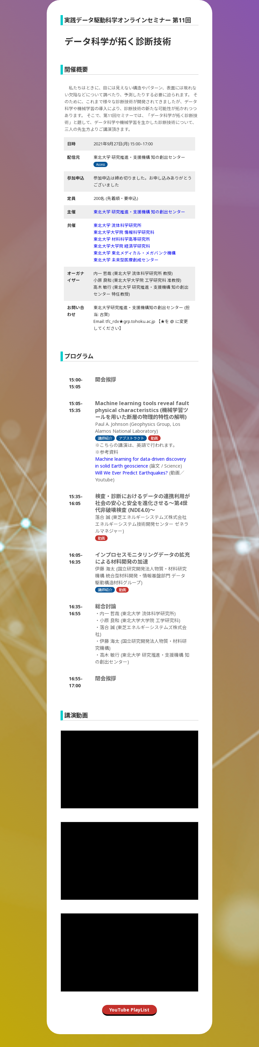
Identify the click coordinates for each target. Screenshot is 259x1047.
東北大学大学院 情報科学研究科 (123, 232)
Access (100, 164)
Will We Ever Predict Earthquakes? (131, 473)
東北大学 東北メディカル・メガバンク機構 (134, 253)
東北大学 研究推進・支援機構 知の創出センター (139, 212)
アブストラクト (131, 438)
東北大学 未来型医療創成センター (126, 260)
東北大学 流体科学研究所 (117, 225)
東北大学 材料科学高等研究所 (121, 239)
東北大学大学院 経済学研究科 (121, 246)
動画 (154, 438)
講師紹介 (105, 438)
